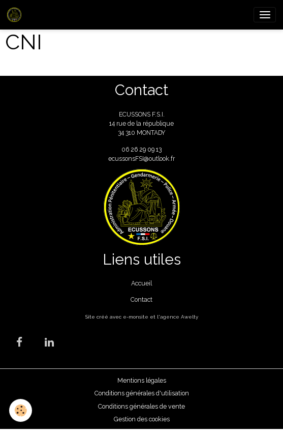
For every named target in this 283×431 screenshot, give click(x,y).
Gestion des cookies (142, 419)
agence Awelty (179, 317)
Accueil (141, 283)
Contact (141, 299)
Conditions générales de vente (141, 406)
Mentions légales (141, 380)
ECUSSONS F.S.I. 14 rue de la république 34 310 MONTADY (141, 123)
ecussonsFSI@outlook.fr (141, 158)
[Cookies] (20, 410)
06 (126, 149)
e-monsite (135, 317)
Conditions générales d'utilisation (142, 393)
